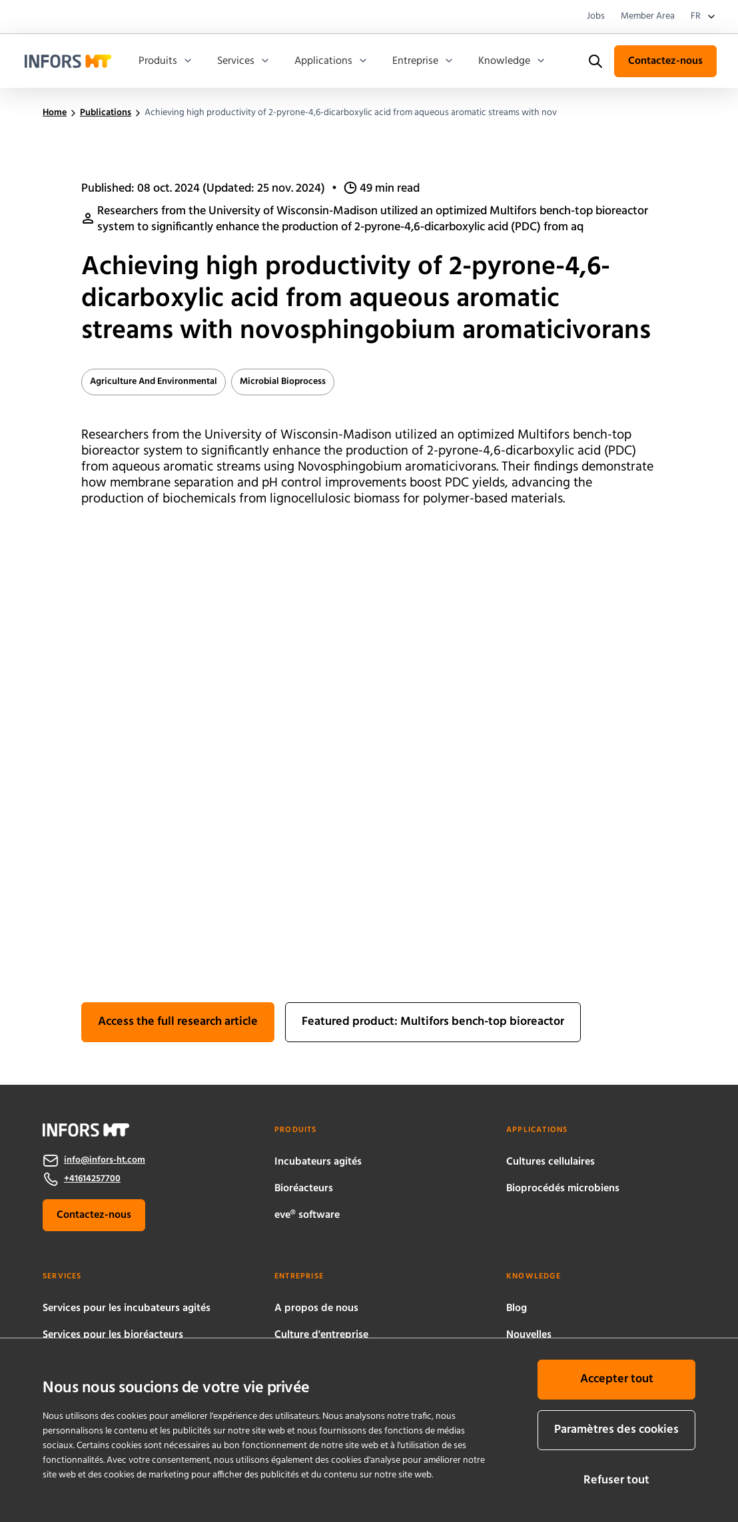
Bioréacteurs (303, 1188)
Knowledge (512, 61)
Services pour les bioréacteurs (113, 1335)
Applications (331, 61)
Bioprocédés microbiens (562, 1188)
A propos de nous (316, 1308)
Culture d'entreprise (321, 1335)
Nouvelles (529, 1335)
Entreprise (423, 61)
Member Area (648, 17)
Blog (516, 1308)
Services (243, 61)
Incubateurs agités (318, 1162)
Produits (166, 61)
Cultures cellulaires (550, 1162)
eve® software (307, 1215)
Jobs (596, 17)
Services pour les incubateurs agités (126, 1308)
